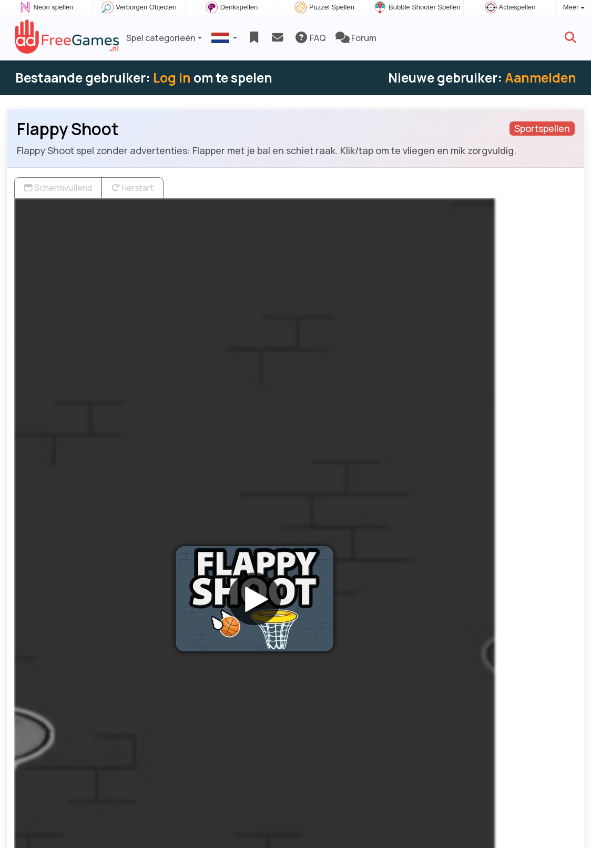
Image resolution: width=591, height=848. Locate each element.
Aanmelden (540, 77)
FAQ (310, 38)
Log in (172, 77)
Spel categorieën (161, 38)
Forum (355, 38)
